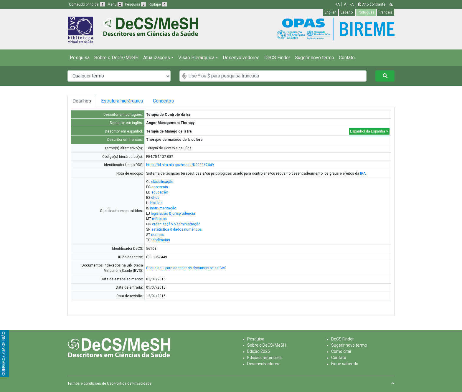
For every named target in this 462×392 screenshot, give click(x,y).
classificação (162, 182)
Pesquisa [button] (135, 4)
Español (347, 12)
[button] (391, 4)
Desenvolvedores (241, 57)
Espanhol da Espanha (369, 131)
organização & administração (176, 224)
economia (159, 187)
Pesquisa (80, 57)
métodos (159, 219)
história (156, 203)
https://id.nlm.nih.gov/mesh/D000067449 (180, 165)
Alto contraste (371, 4)
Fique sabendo (344, 363)
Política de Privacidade (132, 383)
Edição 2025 (258, 351)
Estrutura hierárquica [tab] (123, 101)
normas (157, 235)
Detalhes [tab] (81, 101)
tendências (160, 240)
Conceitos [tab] (168, 101)
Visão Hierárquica (196, 57)
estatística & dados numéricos (176, 229)
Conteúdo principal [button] (87, 4)
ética (155, 198)
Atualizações (156, 57)
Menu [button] (115, 4)
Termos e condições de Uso (90, 383)
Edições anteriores (264, 357)
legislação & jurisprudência (173, 213)
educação (159, 192)
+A (337, 4)
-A (352, 4)
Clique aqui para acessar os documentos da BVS (186, 268)
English (330, 12)
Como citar (341, 351)
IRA (363, 173)
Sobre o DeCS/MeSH (116, 57)
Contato (347, 57)
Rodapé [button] (157, 4)
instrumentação (163, 208)
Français (386, 12)
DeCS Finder (277, 57)
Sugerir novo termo (314, 57)
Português (366, 12)
